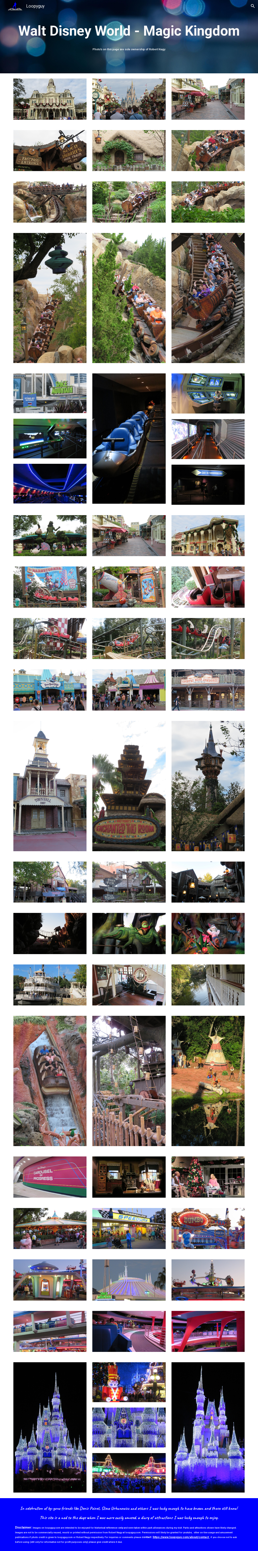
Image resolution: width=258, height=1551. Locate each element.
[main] (129, 31)
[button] (253, 6)
